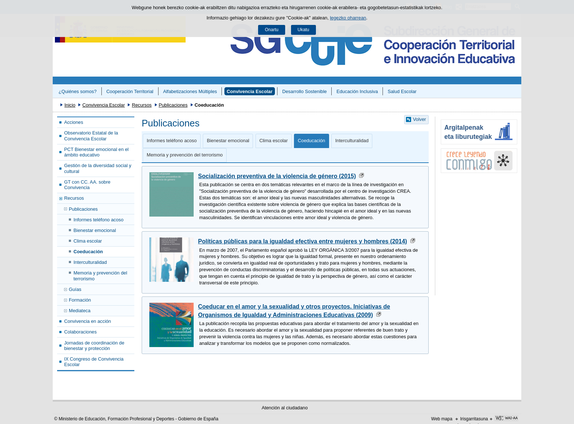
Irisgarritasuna (474, 418)
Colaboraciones (80, 332)
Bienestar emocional (95, 230)
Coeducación (88, 251)
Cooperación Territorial (129, 91)
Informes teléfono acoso (99, 219)
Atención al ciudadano (285, 407)
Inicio (69, 105)
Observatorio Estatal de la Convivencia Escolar (91, 135)
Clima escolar (88, 241)
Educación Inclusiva (357, 91)
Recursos (142, 105)
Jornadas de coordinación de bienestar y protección (94, 345)
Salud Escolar (402, 91)
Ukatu (303, 29)
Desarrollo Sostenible (304, 91)
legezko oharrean (348, 18)
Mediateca (79, 310)
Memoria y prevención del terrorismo (100, 275)
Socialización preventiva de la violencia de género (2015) (277, 176)
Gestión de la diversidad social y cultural (97, 168)
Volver (419, 119)
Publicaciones (173, 105)
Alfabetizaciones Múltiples (190, 91)
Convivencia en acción (87, 321)
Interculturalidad (90, 262)
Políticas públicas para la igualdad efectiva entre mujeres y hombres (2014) (302, 241)
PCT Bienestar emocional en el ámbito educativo (96, 152)
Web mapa (441, 418)
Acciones (73, 122)
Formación (80, 300)
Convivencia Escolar (249, 91)
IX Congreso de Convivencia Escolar (93, 361)
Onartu (271, 29)
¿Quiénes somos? (78, 91)
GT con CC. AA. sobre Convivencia (87, 184)
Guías (75, 289)
